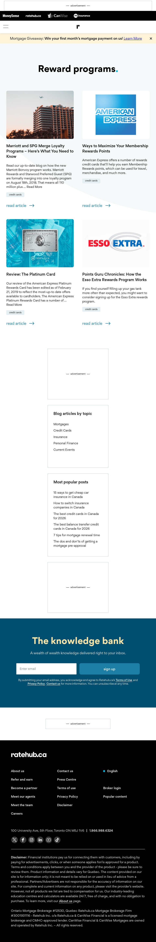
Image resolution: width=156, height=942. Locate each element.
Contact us (53, 683)
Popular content (115, 796)
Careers (17, 813)
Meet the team (22, 805)
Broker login (112, 788)
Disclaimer (65, 805)
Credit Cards (15, 194)
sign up (109, 669)
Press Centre (66, 779)
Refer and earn (22, 779)
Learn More (133, 38)
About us (17, 771)
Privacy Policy (36, 683)
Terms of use (66, 788)
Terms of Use (124, 680)
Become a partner (24, 788)
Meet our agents (23, 796)
